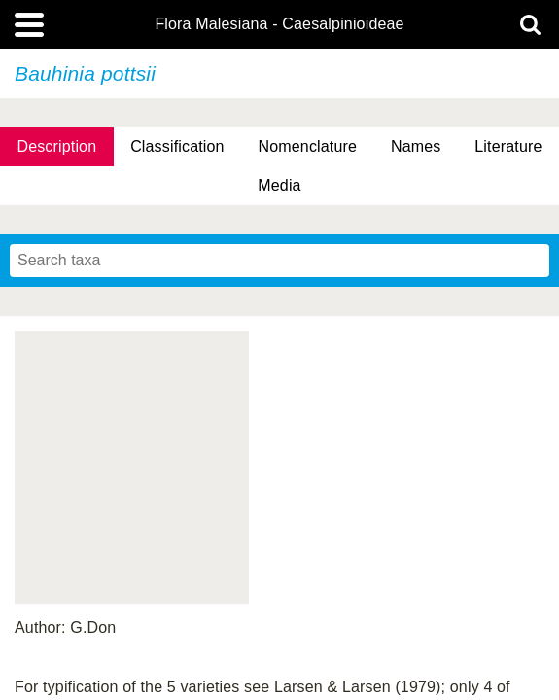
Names (415, 146)
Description (56, 146)
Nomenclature (308, 146)
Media (279, 185)
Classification (177, 146)
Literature (508, 146)
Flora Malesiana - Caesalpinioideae (279, 24)
